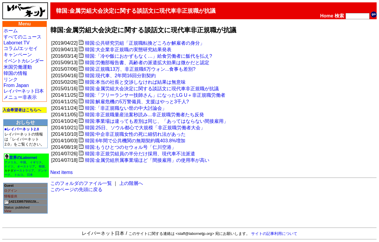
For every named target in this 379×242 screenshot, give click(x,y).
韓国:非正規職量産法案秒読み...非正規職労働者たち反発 (144, 114)
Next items (61, 172)
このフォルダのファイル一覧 (81, 183)
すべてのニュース (22, 36)
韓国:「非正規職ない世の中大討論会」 (126, 108)
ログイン (10, 190)
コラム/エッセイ (21, 48)
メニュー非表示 (20, 97)
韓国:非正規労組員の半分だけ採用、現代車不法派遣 (140, 153)
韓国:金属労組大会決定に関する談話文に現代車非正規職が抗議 (152, 88)
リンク (11, 79)
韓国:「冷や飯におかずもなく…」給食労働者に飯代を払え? (148, 56)
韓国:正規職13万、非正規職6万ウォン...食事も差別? (140, 69)
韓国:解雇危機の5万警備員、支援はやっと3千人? (137, 101)
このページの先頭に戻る (76, 189)
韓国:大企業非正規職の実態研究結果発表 (128, 49)
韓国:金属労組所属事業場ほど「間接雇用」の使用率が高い (147, 160)
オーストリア (26, 166)
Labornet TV (17, 42)
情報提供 (10, 196)
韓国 (42, 166)
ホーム (11, 30)
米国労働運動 (18, 67)
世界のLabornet (23, 157)
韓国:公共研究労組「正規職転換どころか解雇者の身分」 (145, 43)
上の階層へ (131, 183)
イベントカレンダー (24, 60)
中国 (23, 162)
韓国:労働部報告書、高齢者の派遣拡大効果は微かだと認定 (147, 62)
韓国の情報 (15, 73)
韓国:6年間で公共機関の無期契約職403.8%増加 (135, 140)
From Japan (16, 85)
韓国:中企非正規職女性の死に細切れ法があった (135, 134)
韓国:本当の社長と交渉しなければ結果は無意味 (135, 82)
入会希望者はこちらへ (22, 110)
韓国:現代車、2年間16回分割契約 (120, 75)
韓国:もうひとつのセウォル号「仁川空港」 (130, 147)
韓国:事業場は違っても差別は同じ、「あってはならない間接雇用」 (156, 121)
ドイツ (8, 166)
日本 (30, 174)
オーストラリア (23, 170)
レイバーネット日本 (24, 90)
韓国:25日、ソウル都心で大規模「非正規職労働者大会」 (145, 127)
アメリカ (10, 162)
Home (326, 15)
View (7, 211)
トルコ (18, 174)
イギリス (36, 162)
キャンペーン (18, 54)
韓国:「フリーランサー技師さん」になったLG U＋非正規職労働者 (155, 95)
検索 (339, 15)
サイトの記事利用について (274, 233)
